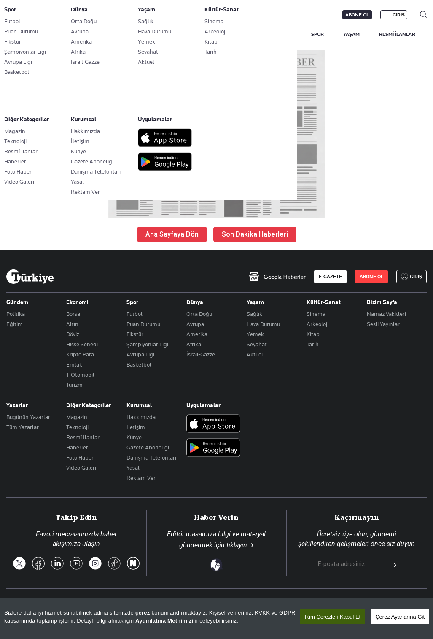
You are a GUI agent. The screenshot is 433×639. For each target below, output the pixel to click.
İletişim (135, 427)
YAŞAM (351, 34)
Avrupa (195, 324)
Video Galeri (81, 467)
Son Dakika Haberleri (255, 234)
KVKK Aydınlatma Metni (292, 604)
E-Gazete (49, 15)
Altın (72, 324)
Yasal (133, 467)
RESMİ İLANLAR (397, 34)
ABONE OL (357, 15)
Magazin (76, 416)
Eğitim (14, 324)
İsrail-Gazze (200, 354)
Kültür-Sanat (324, 302)
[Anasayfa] (30, 276)
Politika (15, 313)
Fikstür (134, 334)
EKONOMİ (245, 34)
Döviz (72, 334)
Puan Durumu (143, 324)
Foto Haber (80, 457)
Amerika (196, 334)
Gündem (17, 302)
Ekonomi (77, 302)
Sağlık (254, 313)
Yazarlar (17, 405)
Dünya (194, 302)
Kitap (313, 334)
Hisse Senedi (82, 344)
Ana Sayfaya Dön (172, 234)
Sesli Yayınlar (383, 324)
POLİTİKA (203, 34)
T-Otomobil (80, 374)
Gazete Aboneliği (102, 15)
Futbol (134, 313)
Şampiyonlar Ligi (147, 344)
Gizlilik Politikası (354, 604)
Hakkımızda (141, 416)
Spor (132, 302)
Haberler (77, 447)
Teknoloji (77, 427)
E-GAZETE (330, 277)
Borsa (73, 313)
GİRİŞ (399, 15)
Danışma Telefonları (151, 457)
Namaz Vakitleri (386, 313)
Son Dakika (171, 604)
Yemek (255, 334)
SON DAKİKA (26, 34)
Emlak (74, 364)
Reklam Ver (141, 477)
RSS (244, 604)
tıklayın (236, 545)
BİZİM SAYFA (119, 34)
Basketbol (138, 364)
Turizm (74, 384)
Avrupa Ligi (140, 354)
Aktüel (255, 354)
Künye (134, 437)
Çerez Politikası (406, 604)
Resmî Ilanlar (83, 437)
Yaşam (255, 302)
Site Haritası (212, 604)
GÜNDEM (163, 34)
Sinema (316, 313)
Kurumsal (139, 405)
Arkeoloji (317, 324)
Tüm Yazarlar (22, 427)
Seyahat (257, 344)
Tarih (313, 344)
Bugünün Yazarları (28, 416)
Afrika (193, 344)
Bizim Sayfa (382, 302)
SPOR (317, 34)
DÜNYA (283, 34)
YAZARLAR (72, 34)
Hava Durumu (263, 324)
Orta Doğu (199, 313)
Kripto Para (80, 354)
